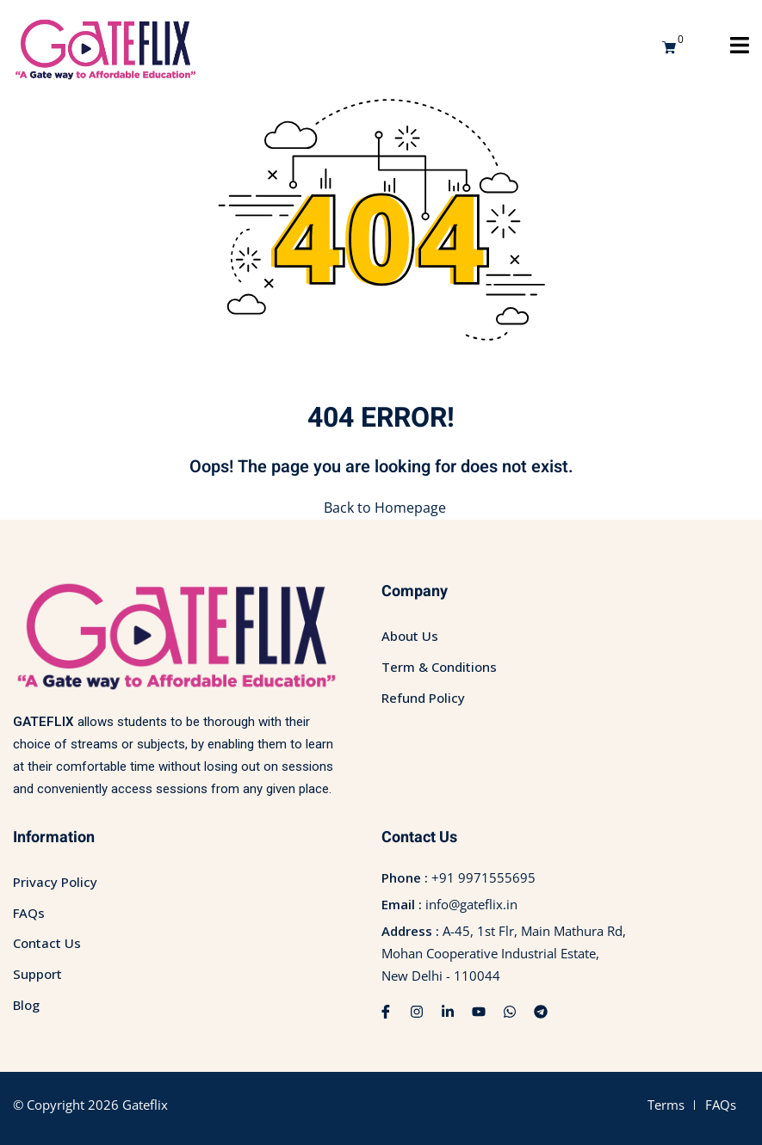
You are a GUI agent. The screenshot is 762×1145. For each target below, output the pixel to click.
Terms (666, 1104)
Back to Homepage (381, 507)
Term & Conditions (439, 666)
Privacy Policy (55, 881)
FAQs (29, 912)
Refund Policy (423, 697)
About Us (409, 635)
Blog (26, 1004)
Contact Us (47, 942)
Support (37, 973)
